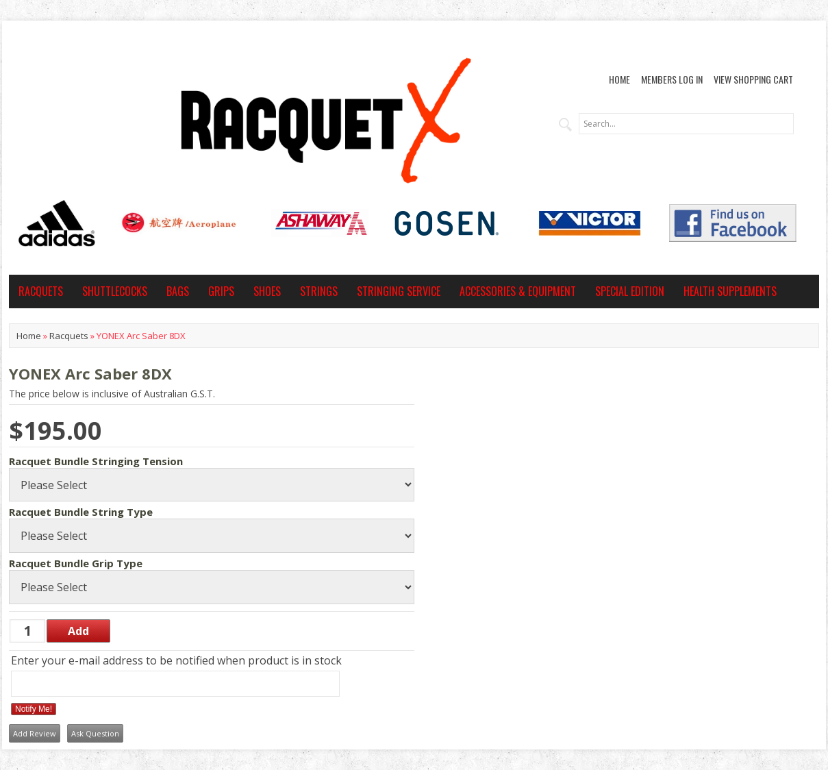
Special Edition (629, 291)
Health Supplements (730, 291)
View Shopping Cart (753, 79)
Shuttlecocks (114, 291)
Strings (319, 291)
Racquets (40, 291)
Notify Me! (33, 709)
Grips (221, 291)
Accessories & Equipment (518, 291)
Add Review (34, 733)
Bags (177, 291)
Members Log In (672, 79)
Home (619, 79)
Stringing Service (398, 291)
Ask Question (95, 733)
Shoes (267, 291)
